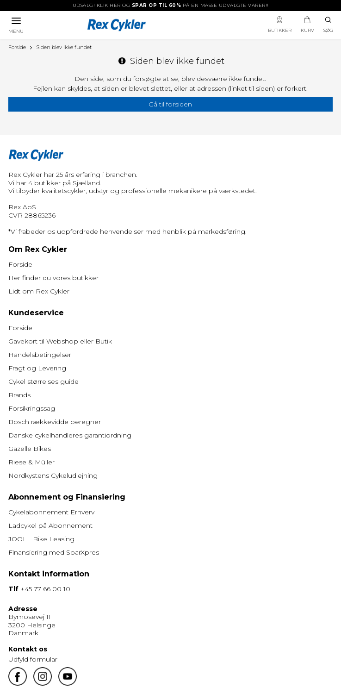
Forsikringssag (31, 408)
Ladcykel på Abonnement (50, 525)
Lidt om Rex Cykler (38, 291)
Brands (19, 395)
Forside (20, 264)
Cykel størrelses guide (43, 381)
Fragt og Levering (37, 368)
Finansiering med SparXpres (53, 552)
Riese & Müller (31, 462)
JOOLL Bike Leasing (41, 539)
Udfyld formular (32, 659)
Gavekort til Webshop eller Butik (60, 341)
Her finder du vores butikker (53, 278)
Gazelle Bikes (29, 448)
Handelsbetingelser (39, 354)
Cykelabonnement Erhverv (51, 512)
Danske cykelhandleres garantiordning (69, 435)
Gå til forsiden (170, 104)
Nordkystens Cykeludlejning (53, 475)
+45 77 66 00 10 (45, 589)
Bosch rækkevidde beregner (54, 422)
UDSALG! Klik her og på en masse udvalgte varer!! (171, 5)
